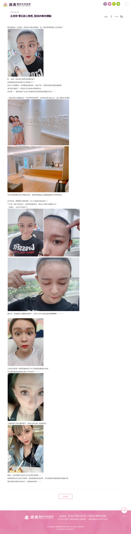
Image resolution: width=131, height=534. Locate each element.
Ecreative (70, 529)
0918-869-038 (97, 515)
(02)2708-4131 (77, 515)
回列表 (65, 496)
